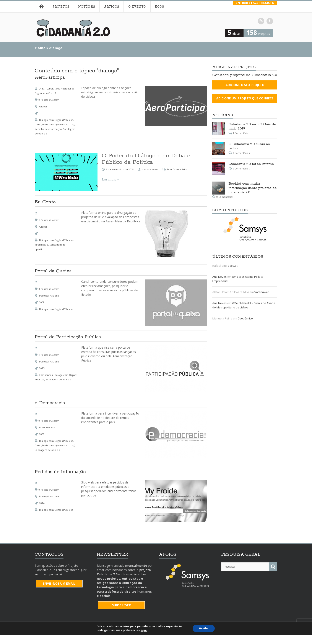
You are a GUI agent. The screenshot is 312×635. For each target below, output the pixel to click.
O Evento (137, 7)
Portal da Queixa (53, 271)
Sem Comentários (177, 169)
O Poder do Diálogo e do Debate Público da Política (146, 159)
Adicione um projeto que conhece (244, 98)
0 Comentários (241, 153)
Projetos (60, 7)
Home (41, 6)
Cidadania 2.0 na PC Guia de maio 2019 (252, 126)
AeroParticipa (50, 77)
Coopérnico (245, 318)
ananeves (152, 169)
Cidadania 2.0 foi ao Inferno (251, 164)
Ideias (234, 34)
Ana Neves (219, 277)
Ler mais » (110, 179)
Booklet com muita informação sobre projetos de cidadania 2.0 (253, 188)
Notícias (86, 7)
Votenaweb (262, 292)
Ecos (159, 7)
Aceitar (203, 628)
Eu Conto (45, 202)
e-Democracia (50, 403)
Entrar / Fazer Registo (255, 3)
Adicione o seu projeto (245, 85)
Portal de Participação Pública (68, 337)
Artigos (111, 7)
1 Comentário (241, 133)
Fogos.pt (231, 266)
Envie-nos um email (59, 583)
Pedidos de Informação (60, 472)
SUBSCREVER (121, 605)
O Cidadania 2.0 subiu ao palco (249, 146)
